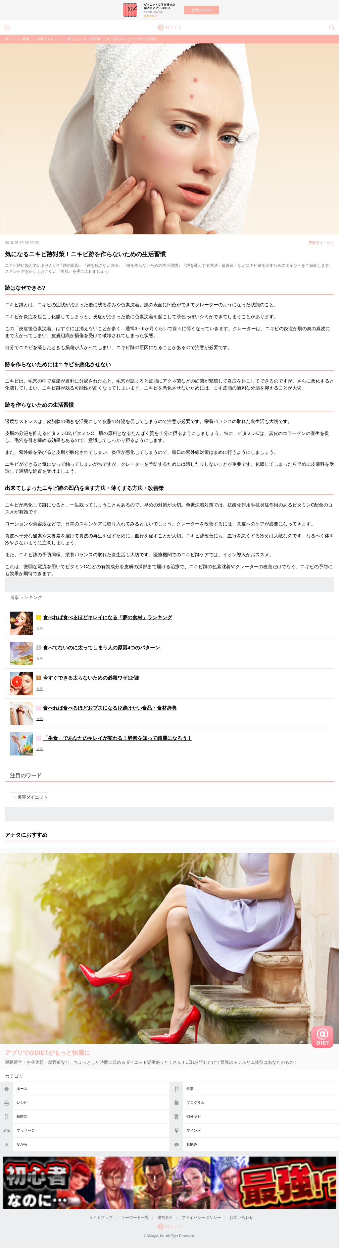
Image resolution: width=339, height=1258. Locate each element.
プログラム (195, 1103)
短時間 (22, 1116)
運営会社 (165, 1217)
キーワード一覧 (135, 1217)
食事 (190, 1089)
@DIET (169, 27)
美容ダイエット (48, 39)
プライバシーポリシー (201, 1217)
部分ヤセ (193, 1116)
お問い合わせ (241, 1217)
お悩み (191, 1144)
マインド (193, 1130)
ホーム (22, 1089)
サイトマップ (101, 1217)
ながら (22, 1144)
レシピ (22, 1103)
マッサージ (26, 1130)
